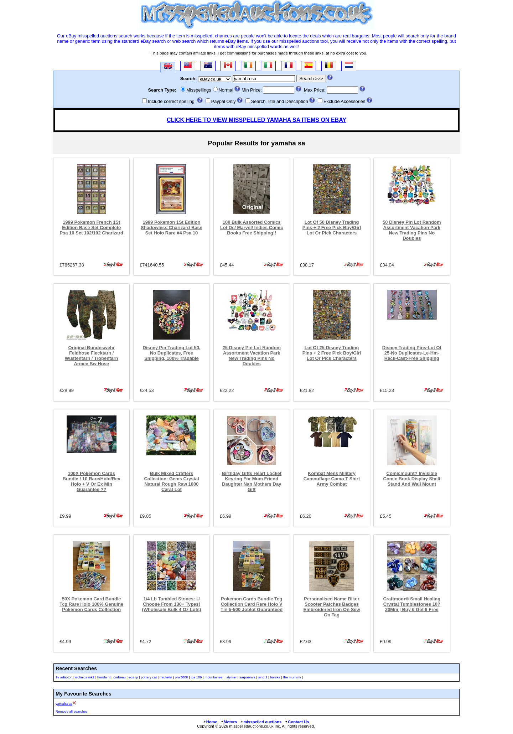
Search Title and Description (279, 101)
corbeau (119, 677)
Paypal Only (223, 101)
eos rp (133, 677)
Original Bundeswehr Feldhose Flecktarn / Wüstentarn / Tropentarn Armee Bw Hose (91, 355)
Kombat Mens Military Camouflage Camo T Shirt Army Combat (332, 479)
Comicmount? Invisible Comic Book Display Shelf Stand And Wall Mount (412, 479)
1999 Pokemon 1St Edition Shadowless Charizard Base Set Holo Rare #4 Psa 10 (171, 227)
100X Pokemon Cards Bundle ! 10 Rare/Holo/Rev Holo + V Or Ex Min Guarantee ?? (91, 481)
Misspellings (198, 90)
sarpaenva (247, 677)
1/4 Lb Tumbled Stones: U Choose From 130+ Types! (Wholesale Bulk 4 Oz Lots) (171, 604)
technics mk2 (84, 677)
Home (210, 722)
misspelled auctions (260, 722)
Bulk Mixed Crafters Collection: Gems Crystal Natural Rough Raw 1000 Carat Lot (171, 481)
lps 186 (196, 677)
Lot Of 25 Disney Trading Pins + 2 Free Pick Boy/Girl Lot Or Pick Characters (331, 353)
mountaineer (213, 677)
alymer (231, 677)
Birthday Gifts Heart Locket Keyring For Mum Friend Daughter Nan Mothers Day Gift (251, 481)
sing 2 (263, 677)
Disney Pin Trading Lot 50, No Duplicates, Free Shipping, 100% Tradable (172, 353)
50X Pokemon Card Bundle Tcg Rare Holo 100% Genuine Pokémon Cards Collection (91, 604)
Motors (229, 722)
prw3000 (181, 677)
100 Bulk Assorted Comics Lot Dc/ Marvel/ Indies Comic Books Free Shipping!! (251, 227)
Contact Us (297, 722)
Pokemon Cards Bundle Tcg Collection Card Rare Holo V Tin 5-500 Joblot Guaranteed (252, 604)
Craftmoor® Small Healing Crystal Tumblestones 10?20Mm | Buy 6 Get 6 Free (411, 604)
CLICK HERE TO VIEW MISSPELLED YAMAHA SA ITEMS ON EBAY (256, 120)
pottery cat (149, 677)
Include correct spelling (171, 101)
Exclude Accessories (344, 101)
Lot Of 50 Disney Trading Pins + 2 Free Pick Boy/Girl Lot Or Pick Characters (331, 227)
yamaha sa (64, 703)
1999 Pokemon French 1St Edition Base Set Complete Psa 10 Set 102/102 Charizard (91, 227)
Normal (226, 90)
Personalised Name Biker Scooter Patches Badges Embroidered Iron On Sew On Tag (332, 606)
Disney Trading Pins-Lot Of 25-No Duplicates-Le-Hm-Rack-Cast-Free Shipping (411, 353)
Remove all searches (72, 711)
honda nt (103, 677)
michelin (166, 677)
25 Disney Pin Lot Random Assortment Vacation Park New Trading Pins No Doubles (252, 355)
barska (275, 677)
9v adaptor (64, 677)
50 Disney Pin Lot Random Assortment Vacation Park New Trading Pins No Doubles (412, 230)
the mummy (292, 677)
